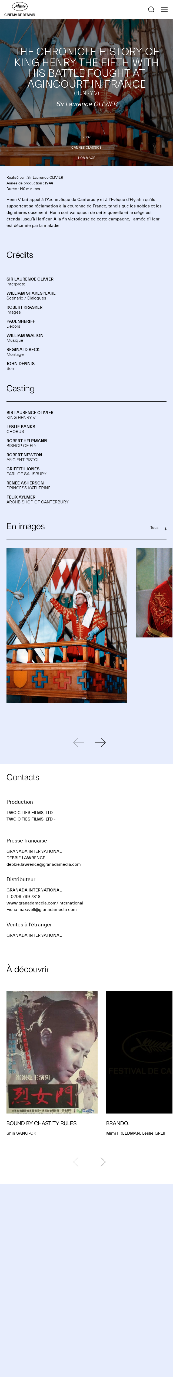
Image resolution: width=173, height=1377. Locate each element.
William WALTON (25, 335)
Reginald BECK (22, 349)
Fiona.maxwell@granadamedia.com (41, 909)
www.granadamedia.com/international (44, 903)
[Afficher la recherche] (151, 9)
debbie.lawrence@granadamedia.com (43, 864)
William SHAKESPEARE (31, 293)
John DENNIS (20, 363)
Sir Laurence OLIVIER (30, 279)
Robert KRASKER (24, 307)
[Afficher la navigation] (164, 9)
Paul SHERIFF (20, 321)
